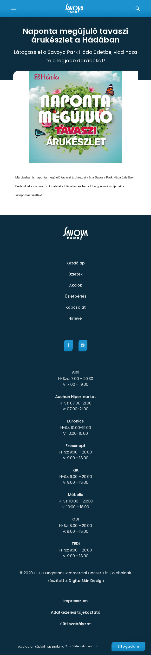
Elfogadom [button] (128, 646)
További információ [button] (81, 646)
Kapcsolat (76, 307)
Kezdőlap (75, 263)
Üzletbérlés (75, 296)
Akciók (75, 285)
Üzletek (75, 274)
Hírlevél (75, 318)
